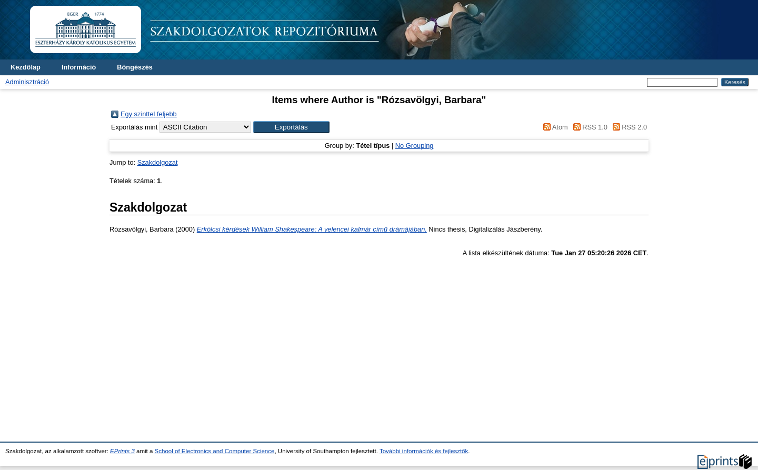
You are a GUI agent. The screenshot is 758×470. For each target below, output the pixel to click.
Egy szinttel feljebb (149, 114)
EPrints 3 (122, 451)
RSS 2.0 (628, 127)
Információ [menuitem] (79, 67)
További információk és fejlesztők (424, 451)
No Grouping (414, 145)
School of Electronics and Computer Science (215, 451)
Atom (554, 127)
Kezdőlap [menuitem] (26, 67)
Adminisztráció (27, 82)
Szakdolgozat (157, 162)
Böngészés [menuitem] (135, 67)
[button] (291, 127)
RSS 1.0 (588, 127)
